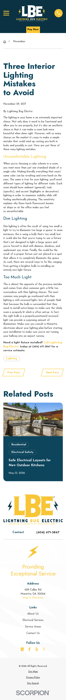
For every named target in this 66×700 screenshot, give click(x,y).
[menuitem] (33, 672)
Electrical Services (33, 620)
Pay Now (33, 29)
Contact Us (33, 633)
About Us (33, 614)
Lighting (11, 358)
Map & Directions (33, 598)
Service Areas (33, 626)
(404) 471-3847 (47, 532)
